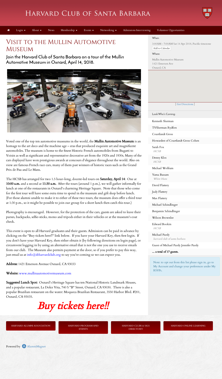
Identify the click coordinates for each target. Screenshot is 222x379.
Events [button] (89, 30)
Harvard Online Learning (188, 325)
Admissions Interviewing (136, 30)
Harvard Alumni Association (30, 325)
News (51, 30)
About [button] (37, 30)
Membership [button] (69, 30)
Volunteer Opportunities (170, 30)
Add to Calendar (161, 48)
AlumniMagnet (34, 346)
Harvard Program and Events (83, 327)
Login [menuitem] (21, 30)
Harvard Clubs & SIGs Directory (136, 327)
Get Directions (185, 104)
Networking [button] (108, 30)
